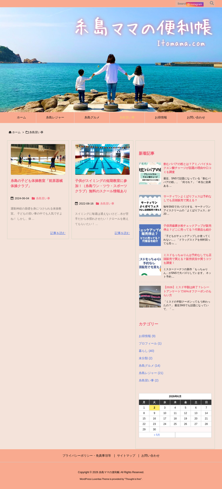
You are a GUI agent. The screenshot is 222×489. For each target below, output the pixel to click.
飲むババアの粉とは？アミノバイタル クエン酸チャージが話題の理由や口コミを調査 (187, 167)
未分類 (145, 358)
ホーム (16, 132)
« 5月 (157, 434)
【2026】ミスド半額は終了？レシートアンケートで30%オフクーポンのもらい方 (187, 291)
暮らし (146, 351)
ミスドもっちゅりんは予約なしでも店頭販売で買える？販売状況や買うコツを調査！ (187, 258)
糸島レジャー (151, 373)
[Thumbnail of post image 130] (38, 159)
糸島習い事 (43, 198)
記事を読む (57, 233)
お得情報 (147, 336)
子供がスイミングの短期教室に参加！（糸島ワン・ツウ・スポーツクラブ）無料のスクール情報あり (101, 186)
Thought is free (133, 479)
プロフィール (150, 343)
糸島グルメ (149, 365)
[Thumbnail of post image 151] (102, 159)
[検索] (212, 3)
